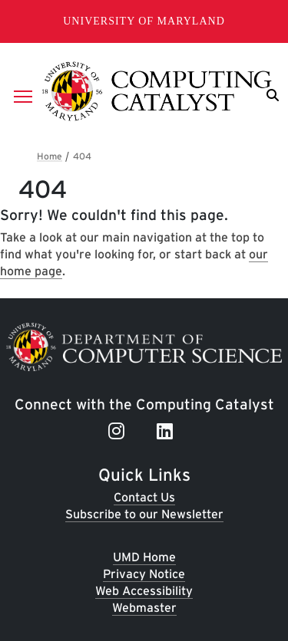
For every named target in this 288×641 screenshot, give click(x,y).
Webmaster (144, 607)
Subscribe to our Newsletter (144, 514)
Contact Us (144, 497)
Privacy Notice (144, 574)
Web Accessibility (144, 590)
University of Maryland (144, 21)
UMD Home (144, 557)
